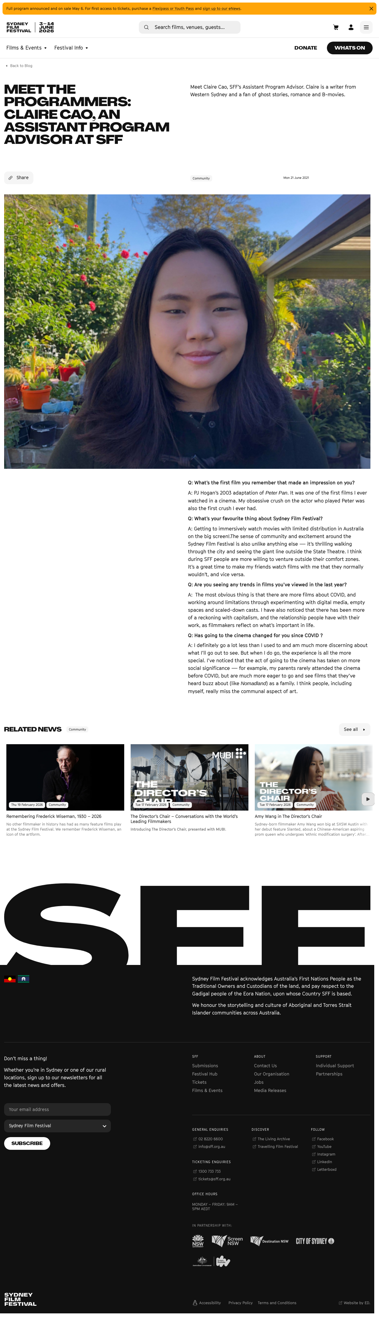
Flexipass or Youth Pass (173, 8)
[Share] (19, 178)
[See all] (354, 729)
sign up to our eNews (221, 8)
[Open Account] (351, 27)
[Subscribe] (27, 1143)
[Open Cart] (335, 27)
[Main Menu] (366, 27)
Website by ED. (357, 1302)
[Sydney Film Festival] (57, 1126)
